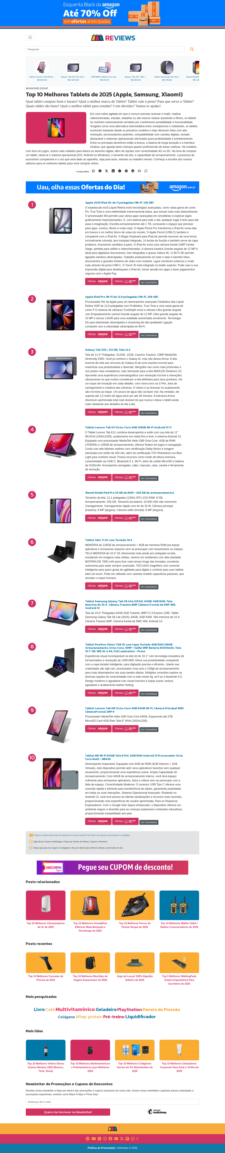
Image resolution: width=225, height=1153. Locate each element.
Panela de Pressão (161, 1009)
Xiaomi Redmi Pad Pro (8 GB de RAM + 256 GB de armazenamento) (129, 493)
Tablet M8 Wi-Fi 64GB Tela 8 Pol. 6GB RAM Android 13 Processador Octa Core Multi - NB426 (134, 757)
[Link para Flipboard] (127, 1138)
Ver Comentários (149, 282)
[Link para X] (99, 1138)
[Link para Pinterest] (87, 1138)
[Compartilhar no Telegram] (120, 171)
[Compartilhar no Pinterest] (126, 171)
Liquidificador (140, 1016)
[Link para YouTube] (94, 1138)
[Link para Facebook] (110, 1138)
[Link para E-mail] (116, 1138)
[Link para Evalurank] (137, 1138)
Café (50, 1009)
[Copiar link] (146, 171)
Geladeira (106, 1009)
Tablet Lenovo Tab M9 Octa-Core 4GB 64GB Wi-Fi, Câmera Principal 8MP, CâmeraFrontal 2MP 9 (134, 710)
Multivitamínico (75, 1009)
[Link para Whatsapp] (133, 1138)
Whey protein (89, 1016)
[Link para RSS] (122, 1138)
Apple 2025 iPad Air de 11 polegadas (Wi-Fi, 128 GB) (119, 202)
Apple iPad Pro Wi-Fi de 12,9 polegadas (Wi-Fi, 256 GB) (121, 297)
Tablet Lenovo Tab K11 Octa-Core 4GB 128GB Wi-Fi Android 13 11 (128, 427)
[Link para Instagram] (105, 1138)
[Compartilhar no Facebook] (100, 171)
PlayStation (129, 1009)
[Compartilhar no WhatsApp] (93, 171)
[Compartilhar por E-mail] (139, 171)
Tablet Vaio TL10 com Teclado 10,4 (108, 540)
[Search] (105, 49)
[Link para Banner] (112, 13)
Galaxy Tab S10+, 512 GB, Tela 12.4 (107, 350)
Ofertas (98, 281)
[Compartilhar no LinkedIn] (113, 171)
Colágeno (66, 1017)
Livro (39, 1009)
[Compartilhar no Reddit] (133, 171)
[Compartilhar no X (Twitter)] (107, 171)
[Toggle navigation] (30, 37)
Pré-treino (114, 1016)
